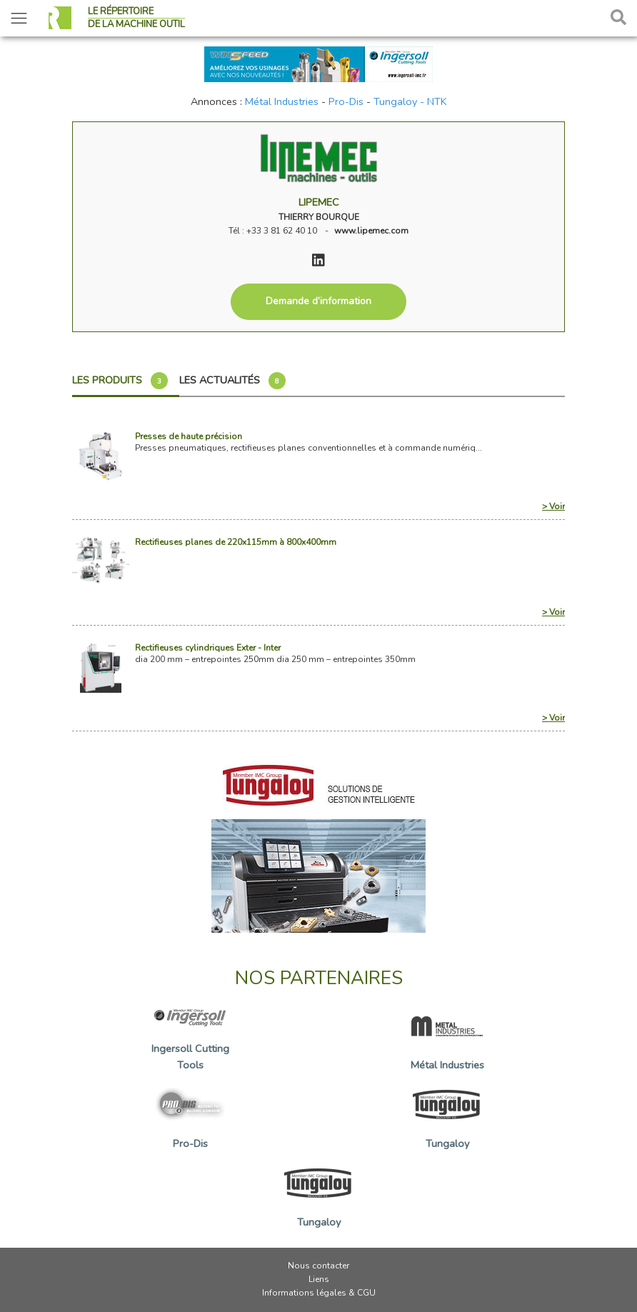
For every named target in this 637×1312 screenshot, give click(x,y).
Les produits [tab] (120, 380)
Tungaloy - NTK (410, 101)
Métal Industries (281, 101)
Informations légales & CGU (319, 1292)
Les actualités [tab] (232, 380)
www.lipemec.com (371, 230)
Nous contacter (318, 1265)
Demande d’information (318, 301)
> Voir (553, 506)
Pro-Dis (345, 101)
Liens (319, 1279)
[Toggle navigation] (19, 18)
